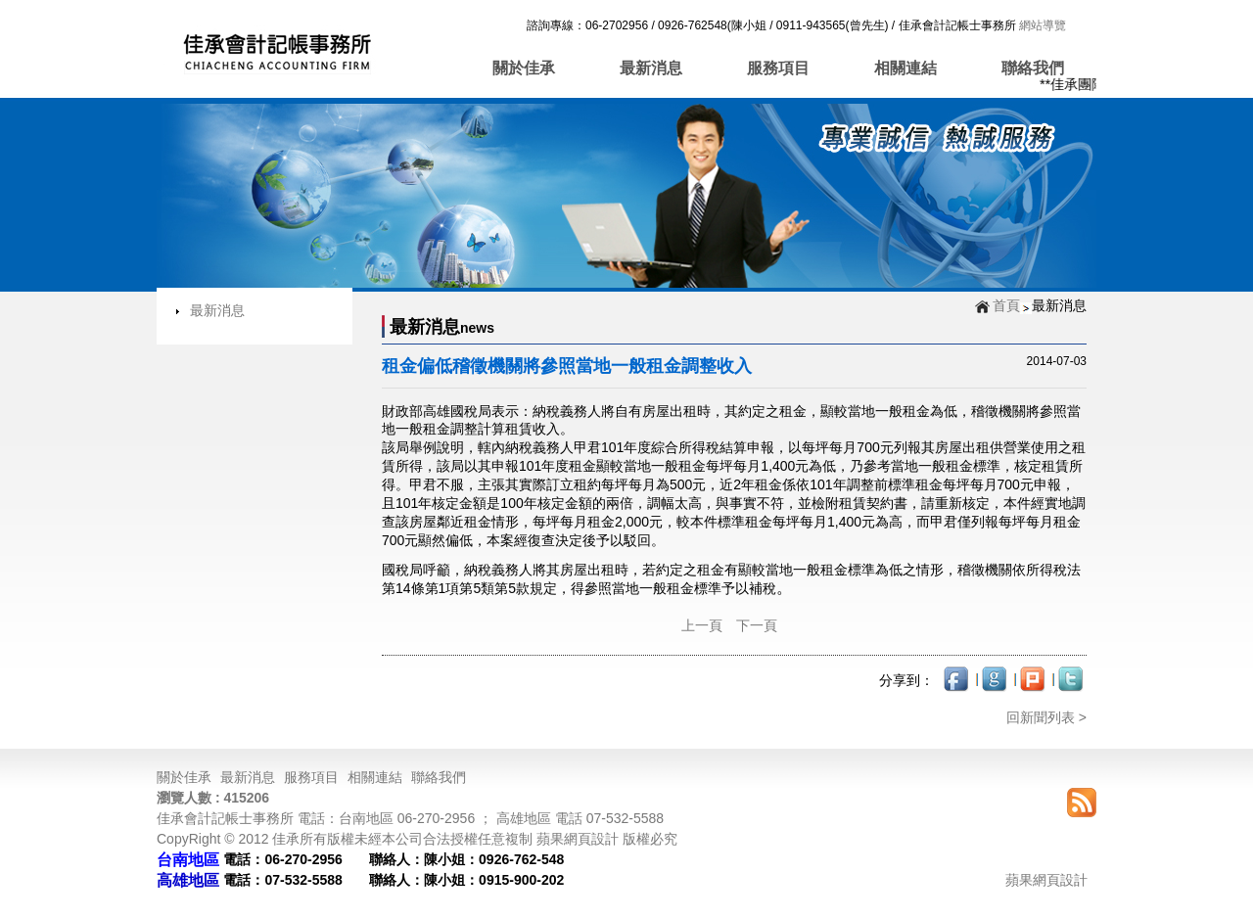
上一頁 (701, 625)
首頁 (1006, 305)
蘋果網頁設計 (1046, 880)
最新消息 (651, 68)
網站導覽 (1041, 25)
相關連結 (905, 68)
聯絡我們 (1032, 68)
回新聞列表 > (1046, 717)
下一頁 (756, 625)
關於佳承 (523, 68)
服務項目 (778, 68)
